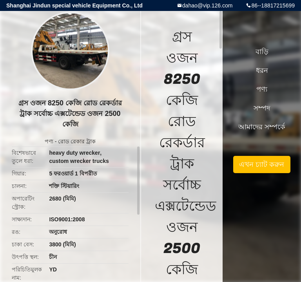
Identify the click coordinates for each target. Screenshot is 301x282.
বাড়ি (262, 52)
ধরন (262, 70)
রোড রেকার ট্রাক (77, 141)
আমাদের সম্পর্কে (261, 127)
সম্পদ (262, 108)
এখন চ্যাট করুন (261, 164)
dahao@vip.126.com (207, 5)
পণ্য (49, 141)
